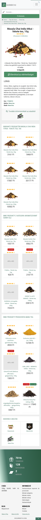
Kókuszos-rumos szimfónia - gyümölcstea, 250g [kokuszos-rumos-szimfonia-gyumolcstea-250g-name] (11, 340)
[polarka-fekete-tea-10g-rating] (10, 252)
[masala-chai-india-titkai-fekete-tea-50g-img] (10, 143)
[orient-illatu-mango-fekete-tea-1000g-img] (29, 290)
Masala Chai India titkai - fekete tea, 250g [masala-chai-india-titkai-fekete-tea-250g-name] (11, 203)
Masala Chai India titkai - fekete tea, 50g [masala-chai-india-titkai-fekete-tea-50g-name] (11, 151)
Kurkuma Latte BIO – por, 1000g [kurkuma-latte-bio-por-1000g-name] (29, 339)
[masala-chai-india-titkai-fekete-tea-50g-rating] (10, 137)
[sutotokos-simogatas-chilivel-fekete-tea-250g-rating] (10, 284)
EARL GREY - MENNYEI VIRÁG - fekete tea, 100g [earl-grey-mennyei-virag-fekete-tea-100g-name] (30, 369)
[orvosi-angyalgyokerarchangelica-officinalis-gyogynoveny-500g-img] (11, 393)
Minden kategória (27, 493)
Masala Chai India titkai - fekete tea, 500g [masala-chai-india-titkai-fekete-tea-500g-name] (11, 177)
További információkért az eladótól (20, 114)
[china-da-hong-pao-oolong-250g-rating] (29, 387)
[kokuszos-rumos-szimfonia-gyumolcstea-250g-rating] (10, 326)
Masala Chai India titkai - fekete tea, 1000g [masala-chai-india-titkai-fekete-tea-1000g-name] (29, 177)
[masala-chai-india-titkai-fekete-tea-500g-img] (10, 169)
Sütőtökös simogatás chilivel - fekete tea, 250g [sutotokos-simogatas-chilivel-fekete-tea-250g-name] (10, 303)
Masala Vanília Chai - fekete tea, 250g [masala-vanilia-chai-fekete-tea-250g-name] (29, 240)
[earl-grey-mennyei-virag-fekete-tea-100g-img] (29, 360)
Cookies (24, 511)
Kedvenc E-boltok (10, 419)
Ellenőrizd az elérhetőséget (20, 74)
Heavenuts (26, 514)
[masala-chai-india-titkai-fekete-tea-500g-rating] (10, 163)
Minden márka (26, 495)
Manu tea (11, 103)
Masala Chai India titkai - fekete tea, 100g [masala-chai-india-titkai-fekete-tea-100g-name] (29, 151)
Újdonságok (25, 500)
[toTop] (38, 518)
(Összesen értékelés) (20, 36)
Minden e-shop (26, 498)
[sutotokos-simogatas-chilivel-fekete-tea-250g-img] (10, 292)
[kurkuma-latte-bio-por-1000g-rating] (29, 326)
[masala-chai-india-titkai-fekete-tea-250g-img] (10, 195)
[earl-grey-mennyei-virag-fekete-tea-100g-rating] (29, 354)
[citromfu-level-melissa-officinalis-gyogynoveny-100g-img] (10, 362)
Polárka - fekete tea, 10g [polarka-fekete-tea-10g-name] (11, 271)
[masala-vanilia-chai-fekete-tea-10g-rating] (10, 226)
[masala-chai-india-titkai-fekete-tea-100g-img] (29, 143)
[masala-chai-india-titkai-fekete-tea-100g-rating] (29, 137)
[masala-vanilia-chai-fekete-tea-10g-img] (10, 232)
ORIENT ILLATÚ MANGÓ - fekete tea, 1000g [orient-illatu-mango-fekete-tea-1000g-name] (29, 298)
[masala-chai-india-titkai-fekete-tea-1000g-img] (29, 169)
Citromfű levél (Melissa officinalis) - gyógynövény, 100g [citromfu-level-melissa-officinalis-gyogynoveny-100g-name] (11, 374)
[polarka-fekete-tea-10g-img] (10, 261)
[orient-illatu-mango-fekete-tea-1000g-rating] (29, 284)
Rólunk (24, 509)
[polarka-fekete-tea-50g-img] (29, 261)
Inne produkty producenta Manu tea (18, 317)
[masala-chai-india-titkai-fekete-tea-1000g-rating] (29, 163)
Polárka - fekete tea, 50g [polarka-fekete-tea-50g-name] (29, 271)
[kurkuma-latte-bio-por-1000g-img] (29, 332)
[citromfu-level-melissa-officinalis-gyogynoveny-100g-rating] (10, 354)
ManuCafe (15, 514)
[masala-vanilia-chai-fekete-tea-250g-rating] (29, 226)
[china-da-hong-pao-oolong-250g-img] (29, 393)
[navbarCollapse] (36, 4)
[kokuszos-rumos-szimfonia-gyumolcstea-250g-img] (10, 332)
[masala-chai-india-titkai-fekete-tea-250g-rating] (10, 189)
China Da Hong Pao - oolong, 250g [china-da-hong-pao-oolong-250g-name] (29, 401)
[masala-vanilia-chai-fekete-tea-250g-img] (29, 232)
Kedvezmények (26, 502)
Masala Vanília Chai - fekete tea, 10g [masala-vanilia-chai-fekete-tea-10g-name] (10, 240)
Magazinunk (5, 509)
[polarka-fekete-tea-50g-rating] (29, 252)
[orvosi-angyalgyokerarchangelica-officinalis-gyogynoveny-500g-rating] (11, 387)
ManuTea (11, 105)
